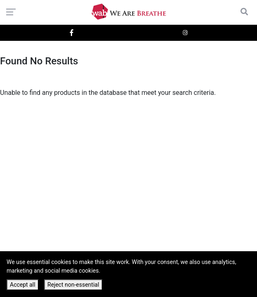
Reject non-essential (73, 284)
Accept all (22, 284)
